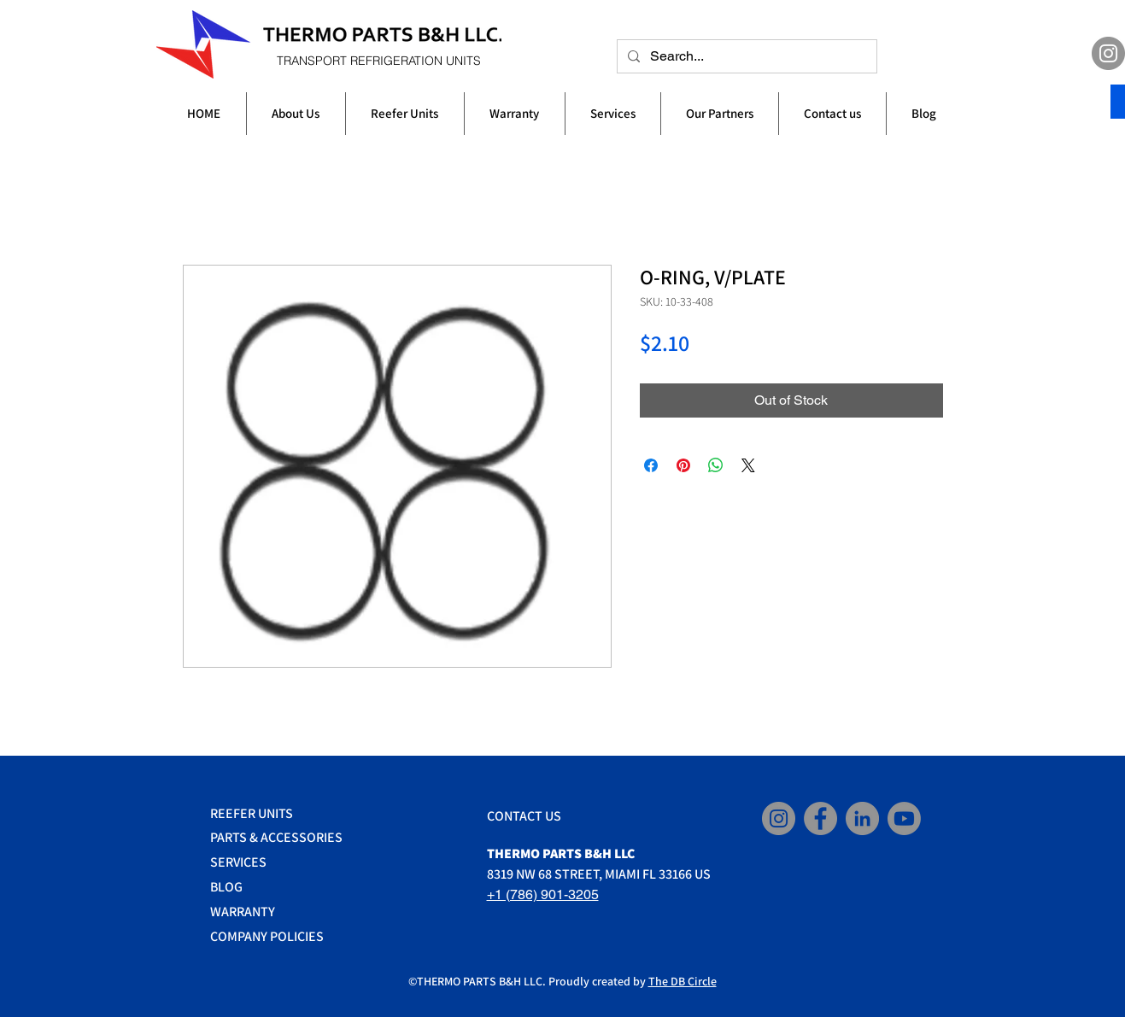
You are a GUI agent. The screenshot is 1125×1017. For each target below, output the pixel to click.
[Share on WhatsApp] (716, 465)
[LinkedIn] (862, 818)
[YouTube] (904, 818)
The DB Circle (682, 981)
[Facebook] (820, 818)
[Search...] (745, 56)
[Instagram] (1108, 53)
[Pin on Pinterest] (683, 465)
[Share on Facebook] (651, 465)
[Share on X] (748, 465)
